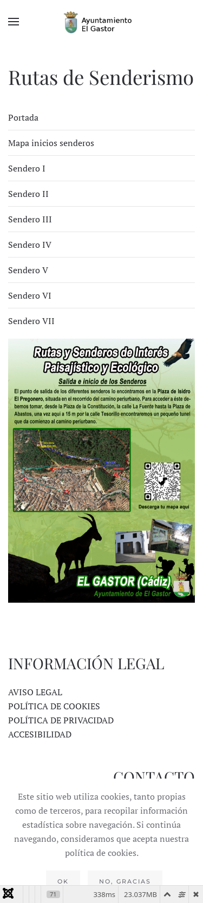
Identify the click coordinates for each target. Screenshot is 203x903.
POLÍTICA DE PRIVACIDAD (61, 720)
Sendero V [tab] (28, 270)
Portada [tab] (23, 117)
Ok (63, 881)
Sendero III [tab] (30, 219)
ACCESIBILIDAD (39, 734)
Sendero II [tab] (28, 194)
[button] (13, 21)
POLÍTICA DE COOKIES (54, 706)
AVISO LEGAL (35, 692)
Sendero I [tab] (26, 168)
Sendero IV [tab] (29, 245)
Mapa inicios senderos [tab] (51, 143)
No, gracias (125, 881)
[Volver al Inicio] (101, 21)
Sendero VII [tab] (31, 321)
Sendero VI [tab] (29, 295)
